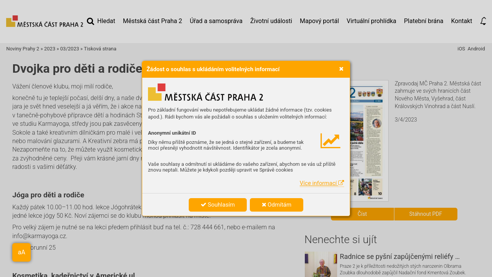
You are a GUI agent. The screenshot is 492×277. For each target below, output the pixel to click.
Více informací (322, 183)
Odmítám (277, 204)
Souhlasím (218, 204)
